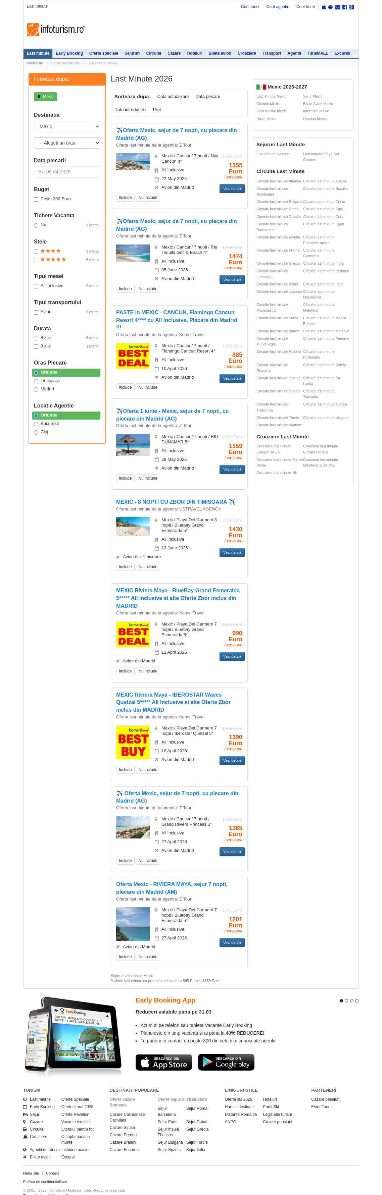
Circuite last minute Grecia (278, 263)
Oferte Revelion (75, 1102)
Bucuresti (46, 423)
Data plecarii (207, 96)
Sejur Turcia (197, 1130)
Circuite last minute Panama (326, 338)
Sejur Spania (169, 1138)
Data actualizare (173, 96)
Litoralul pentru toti (78, 1117)
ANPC (230, 1109)
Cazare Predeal (124, 1123)
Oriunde (45, 372)
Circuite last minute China (277, 209)
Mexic (45, 96)
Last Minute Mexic (271, 96)
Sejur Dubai (196, 1109)
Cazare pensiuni (277, 1109)
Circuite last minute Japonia (279, 291)
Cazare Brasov (123, 1130)
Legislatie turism (277, 1102)
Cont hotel (305, 6)
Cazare (174, 53)
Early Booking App (165, 988)
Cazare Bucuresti (125, 1138)
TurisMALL (317, 53)
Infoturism (56, 30)
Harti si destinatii (239, 1095)
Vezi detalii (232, 188)
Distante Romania (241, 1102)
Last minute (38, 53)
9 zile (66, 346)
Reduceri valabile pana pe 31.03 (173, 1000)
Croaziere (247, 53)
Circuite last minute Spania (278, 378)
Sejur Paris (168, 1109)
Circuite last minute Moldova (326, 331)
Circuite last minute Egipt (323, 224)
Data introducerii (130, 109)
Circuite (153, 53)
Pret (157, 109)
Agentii (294, 53)
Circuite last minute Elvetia (278, 237)
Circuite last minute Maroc (277, 331)
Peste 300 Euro (52, 199)
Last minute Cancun (272, 154)
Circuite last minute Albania (278, 181)
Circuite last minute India (323, 263)
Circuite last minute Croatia (278, 217)
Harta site (31, 1161)
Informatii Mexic (316, 111)
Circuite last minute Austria (325, 181)
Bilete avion (220, 53)
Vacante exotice (75, 1109)
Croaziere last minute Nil (276, 473)
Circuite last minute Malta (277, 318)
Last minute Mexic (102, 63)
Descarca (164, 1050)
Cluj (41, 432)
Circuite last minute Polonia (278, 351)
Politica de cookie (37, 1189)
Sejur (31, 1102)
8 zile (66, 338)
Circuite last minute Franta (277, 250)
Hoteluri (194, 53)
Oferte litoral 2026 (77, 1095)
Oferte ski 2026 (238, 1087)
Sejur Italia (195, 1138)
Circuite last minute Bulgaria (279, 202)
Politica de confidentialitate (45, 1170)
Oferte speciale (103, 53)
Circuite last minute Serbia (324, 365)
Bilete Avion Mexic (318, 104)
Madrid (44, 389)
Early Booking (69, 53)
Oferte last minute (65, 63)
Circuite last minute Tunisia (325, 404)
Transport (271, 53)
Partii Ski (271, 1095)
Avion (66, 312)
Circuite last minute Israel (277, 284)
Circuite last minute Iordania (326, 271)
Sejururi (132, 53)
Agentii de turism (41, 1138)
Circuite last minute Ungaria (325, 418)
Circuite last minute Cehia (324, 202)
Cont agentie (278, 6)
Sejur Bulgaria (170, 1130)
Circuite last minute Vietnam (279, 425)
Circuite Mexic (268, 104)
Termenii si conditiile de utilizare (49, 1184)
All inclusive (66, 286)
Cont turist (250, 6)
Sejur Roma (196, 1096)
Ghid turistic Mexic (271, 111)
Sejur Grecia (197, 1117)
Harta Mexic (266, 119)
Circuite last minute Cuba (323, 217)
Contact (52, 1161)
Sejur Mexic (312, 96)
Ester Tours (321, 1095)
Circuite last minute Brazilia (325, 188)
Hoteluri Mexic (315, 119)
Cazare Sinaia (122, 1115)
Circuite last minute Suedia (278, 391)
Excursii (342, 53)
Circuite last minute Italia (323, 284)
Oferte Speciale (75, 1087)
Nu (66, 225)
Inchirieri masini (75, 1138)
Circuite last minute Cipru (323, 209)
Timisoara (47, 380)
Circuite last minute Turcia (277, 418)
